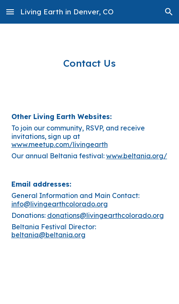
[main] (89, 63)
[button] (10, 11)
